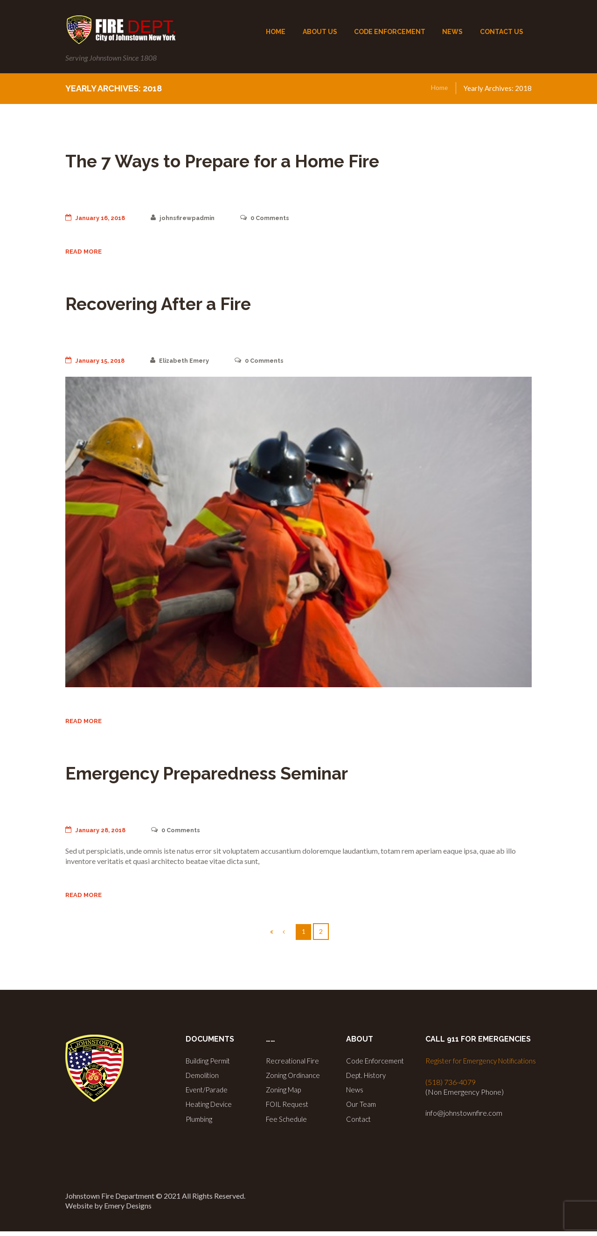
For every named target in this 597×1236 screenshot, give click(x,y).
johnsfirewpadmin (190, 217)
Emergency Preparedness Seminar (254, 774)
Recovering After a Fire (189, 304)
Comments (277, 217)
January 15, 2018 (97, 362)
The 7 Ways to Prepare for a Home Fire (274, 159)
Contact (359, 1122)
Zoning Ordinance (294, 1080)
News (355, 1094)
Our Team (361, 1108)
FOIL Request (289, 1108)
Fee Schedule (287, 1122)
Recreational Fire (293, 1066)
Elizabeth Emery (187, 362)
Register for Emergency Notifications (484, 1066)
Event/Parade (208, 1094)
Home (439, 88)
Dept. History (368, 1080)
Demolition (203, 1080)
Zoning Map (284, 1094)
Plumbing (200, 1122)
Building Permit (209, 1066)
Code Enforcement (377, 1066)
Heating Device (211, 1108)
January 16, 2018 (98, 217)
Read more (84, 253)
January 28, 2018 (98, 833)
